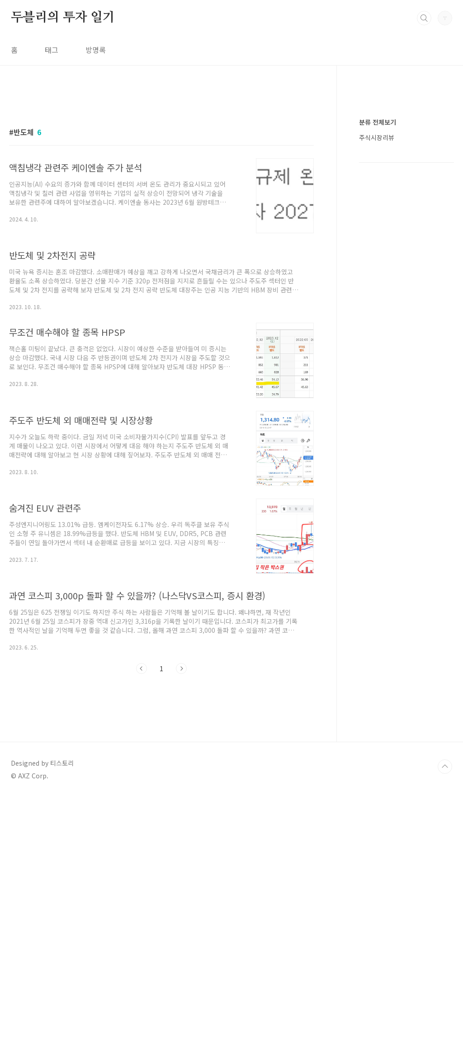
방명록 (95, 49)
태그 (51, 49)
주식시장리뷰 (376, 408)
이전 (141, 795)
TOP (445, 1019)
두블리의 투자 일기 (63, 17)
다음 (181, 795)
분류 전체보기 (377, 393)
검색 (424, 18)
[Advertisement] (161, 175)
